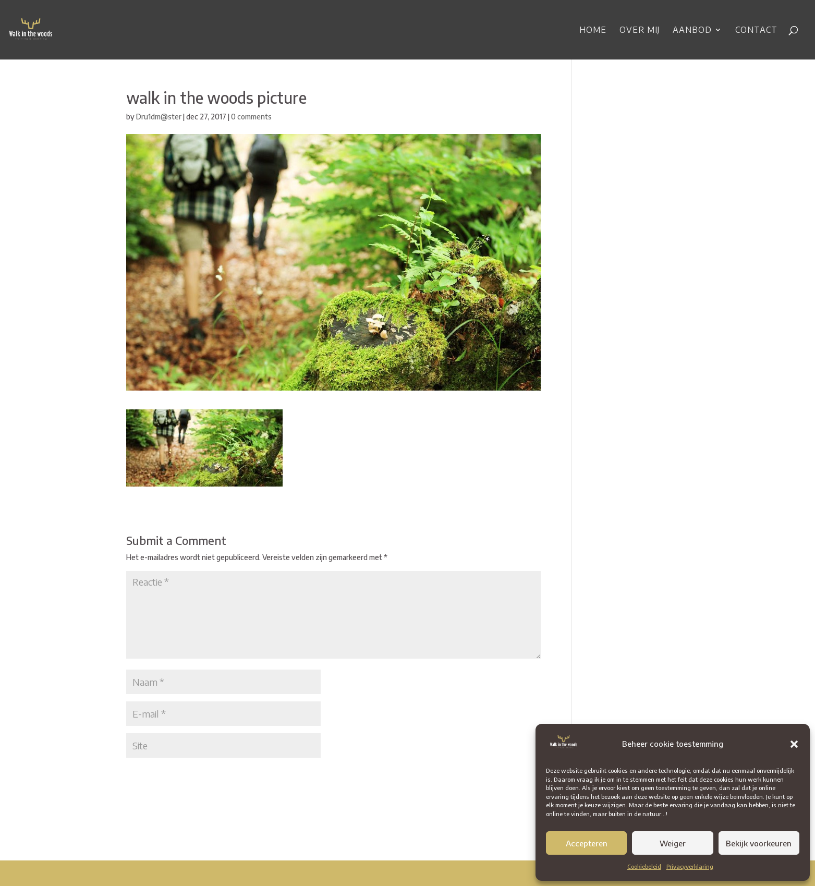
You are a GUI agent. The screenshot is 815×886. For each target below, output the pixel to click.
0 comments (251, 116)
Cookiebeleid (644, 866)
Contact (756, 30)
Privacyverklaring (689, 866)
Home (592, 30)
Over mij (639, 30)
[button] (794, 744)
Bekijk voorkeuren (759, 843)
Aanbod (692, 30)
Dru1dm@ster (158, 116)
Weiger (673, 843)
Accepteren (586, 843)
